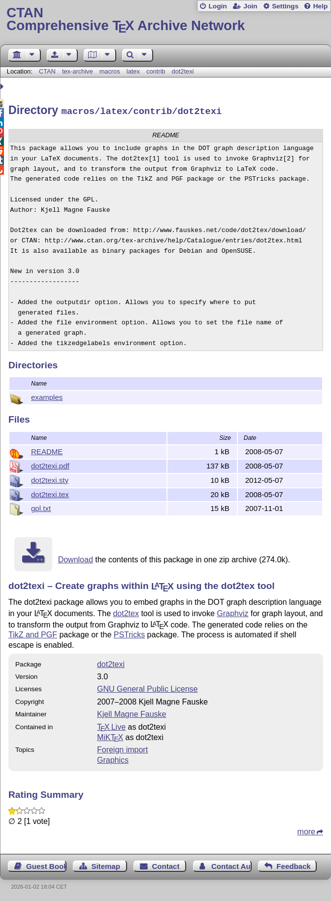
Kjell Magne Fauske (131, 712)
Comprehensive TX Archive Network (165, 19)
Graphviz (232, 612)
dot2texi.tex (50, 493)
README (47, 450)
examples (47, 396)
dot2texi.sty (49, 478)
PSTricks (129, 633)
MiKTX (110, 736)
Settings (285, 6)
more (306, 830)
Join (250, 6)
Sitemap (105, 865)
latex (133, 71)
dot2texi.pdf (50, 464)
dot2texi (183, 71)
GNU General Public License (147, 687)
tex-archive (77, 71)
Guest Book (46, 865)
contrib (155, 71)
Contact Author (231, 865)
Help (320, 6)
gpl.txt (41, 507)
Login (217, 6)
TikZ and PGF (32, 633)
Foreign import (122, 748)
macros (109, 71)
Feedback (293, 865)
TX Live (111, 725)
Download (75, 558)
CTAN (47, 71)
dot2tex (125, 612)
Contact (165, 865)
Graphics (113, 758)
